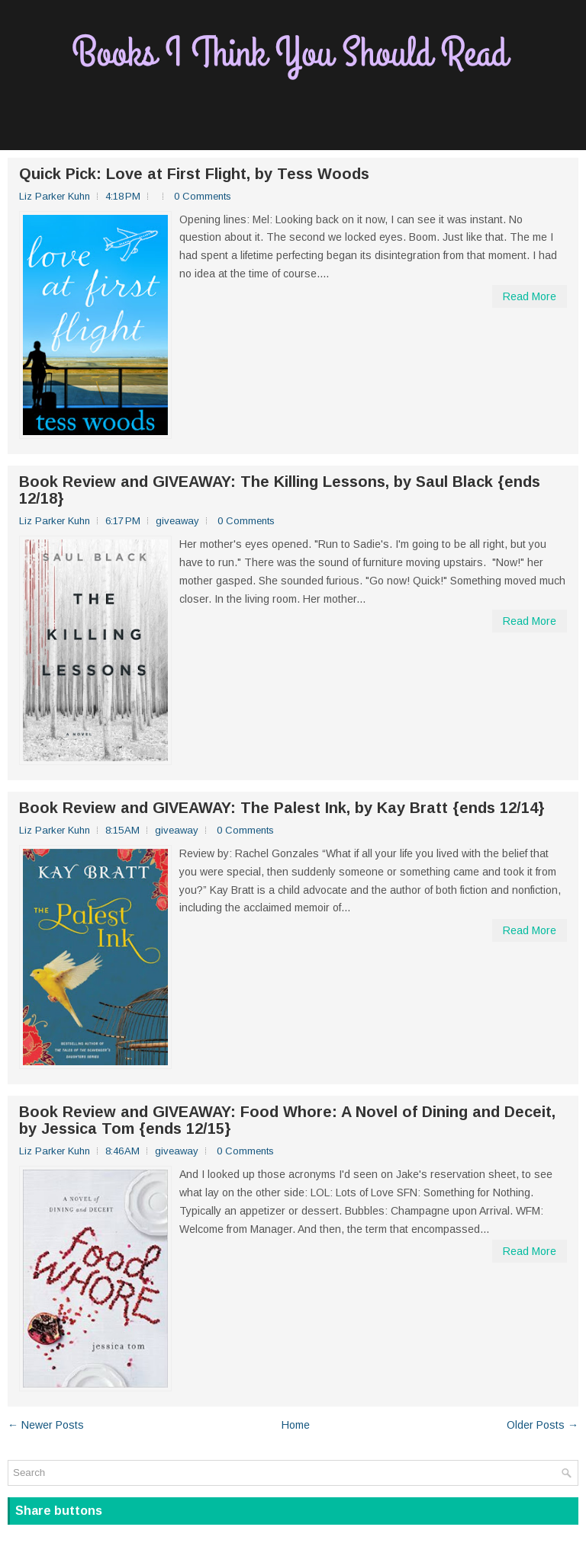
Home (296, 1425)
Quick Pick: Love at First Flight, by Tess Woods (194, 173)
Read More (529, 296)
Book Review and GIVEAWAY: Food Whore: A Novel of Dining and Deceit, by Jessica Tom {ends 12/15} (287, 1120)
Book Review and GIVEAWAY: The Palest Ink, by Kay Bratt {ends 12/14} (282, 807)
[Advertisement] (293, 115)
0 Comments (202, 196)
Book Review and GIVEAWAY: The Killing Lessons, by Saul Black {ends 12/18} (279, 490)
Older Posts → (542, 1425)
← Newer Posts (46, 1425)
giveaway (177, 521)
